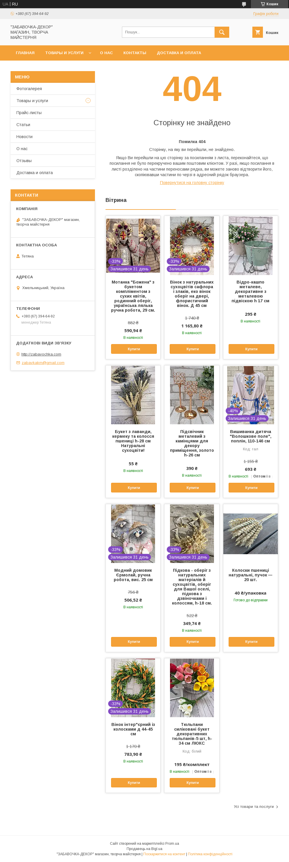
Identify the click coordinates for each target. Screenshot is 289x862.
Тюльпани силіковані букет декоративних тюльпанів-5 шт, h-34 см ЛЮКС (192, 734)
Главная (25, 53)
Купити (134, 349)
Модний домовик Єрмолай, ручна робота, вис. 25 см (133, 575)
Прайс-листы (29, 112)
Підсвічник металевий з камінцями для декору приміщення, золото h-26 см (192, 443)
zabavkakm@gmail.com (43, 362)
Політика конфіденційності (210, 854)
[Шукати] (222, 32)
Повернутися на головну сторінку (192, 182)
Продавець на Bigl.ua (144, 849)
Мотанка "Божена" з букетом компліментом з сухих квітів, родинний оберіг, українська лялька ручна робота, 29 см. (133, 296)
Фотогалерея (29, 88)
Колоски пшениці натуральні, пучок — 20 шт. (250, 575)
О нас (106, 53)
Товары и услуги (64, 53)
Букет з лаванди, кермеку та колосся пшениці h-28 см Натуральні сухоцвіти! (133, 441)
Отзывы (24, 160)
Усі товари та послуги (254, 806)
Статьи (23, 124)
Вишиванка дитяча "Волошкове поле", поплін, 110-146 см (250, 436)
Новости (24, 136)
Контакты (134, 53)
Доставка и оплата (179, 53)
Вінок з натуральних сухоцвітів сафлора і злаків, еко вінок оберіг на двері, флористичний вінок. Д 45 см (192, 294)
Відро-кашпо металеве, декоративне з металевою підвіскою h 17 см (250, 291)
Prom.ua (172, 844)
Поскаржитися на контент (164, 854)
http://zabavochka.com (41, 354)
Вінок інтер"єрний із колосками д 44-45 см (133, 729)
